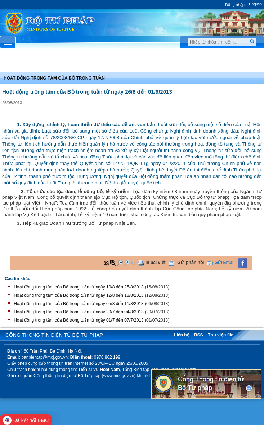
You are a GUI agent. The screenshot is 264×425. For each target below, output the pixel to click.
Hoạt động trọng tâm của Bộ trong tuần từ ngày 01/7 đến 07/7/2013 (79, 320)
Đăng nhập (235, 5)
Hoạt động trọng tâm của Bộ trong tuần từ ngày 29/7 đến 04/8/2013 (79, 311)
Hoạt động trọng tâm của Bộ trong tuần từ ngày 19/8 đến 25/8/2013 (79, 287)
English (255, 4)
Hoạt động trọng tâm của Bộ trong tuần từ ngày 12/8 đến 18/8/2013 (79, 295)
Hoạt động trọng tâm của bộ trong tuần (54, 78)
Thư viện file (220, 334)
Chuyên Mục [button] (132, 62)
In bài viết (156, 262)
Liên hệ (181, 334)
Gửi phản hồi (190, 262)
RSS (198, 334)
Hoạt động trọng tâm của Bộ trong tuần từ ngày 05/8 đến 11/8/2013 (79, 303)
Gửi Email (225, 262)
